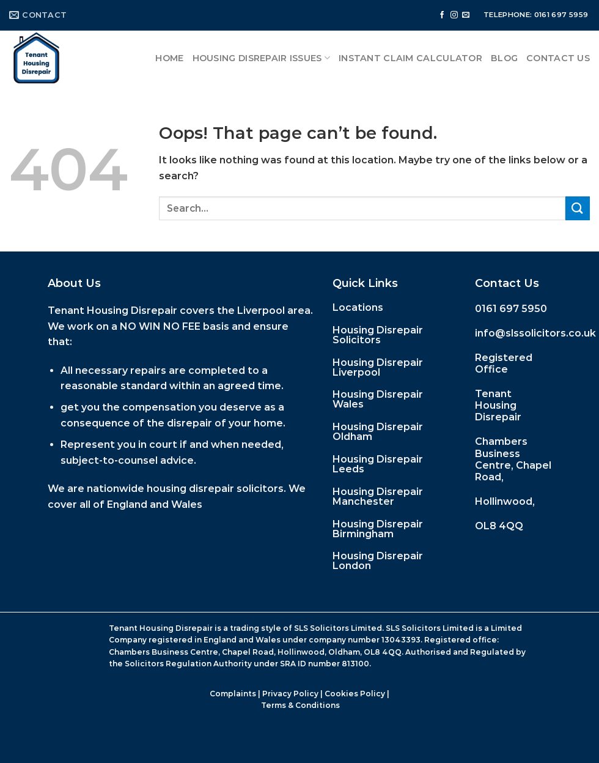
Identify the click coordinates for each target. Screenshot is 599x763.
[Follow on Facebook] (442, 15)
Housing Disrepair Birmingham (378, 529)
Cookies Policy (355, 693)
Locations (358, 307)
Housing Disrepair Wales (378, 399)
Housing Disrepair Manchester (378, 496)
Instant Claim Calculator (410, 58)
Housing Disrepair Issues (261, 58)
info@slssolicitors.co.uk (535, 333)
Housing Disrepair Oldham (378, 431)
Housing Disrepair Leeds (378, 464)
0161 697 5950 (511, 309)
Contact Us (558, 58)
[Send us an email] (465, 15)
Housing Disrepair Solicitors (378, 335)
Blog (504, 58)
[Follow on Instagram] (454, 15)
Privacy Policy (290, 693)
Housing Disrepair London (378, 560)
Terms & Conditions (300, 705)
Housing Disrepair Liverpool (378, 367)
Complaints (233, 693)
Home (169, 58)
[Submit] (577, 208)
